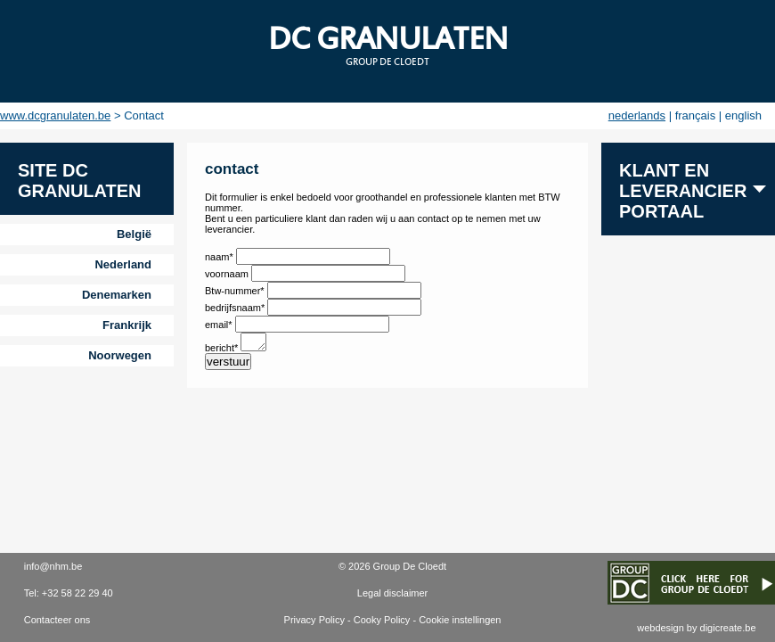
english (743, 115)
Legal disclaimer (392, 593)
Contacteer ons (57, 619)
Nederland (122, 264)
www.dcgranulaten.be (55, 115)
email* (220, 324)
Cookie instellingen (460, 619)
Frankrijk (126, 325)
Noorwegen (119, 355)
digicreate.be (728, 627)
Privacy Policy (314, 619)
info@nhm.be (53, 566)
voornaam (228, 273)
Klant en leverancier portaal (682, 190)
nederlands (636, 115)
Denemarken (116, 294)
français (695, 115)
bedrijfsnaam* (235, 307)
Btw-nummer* (235, 290)
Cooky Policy (382, 619)
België (134, 234)
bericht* (223, 350)
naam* (220, 256)
